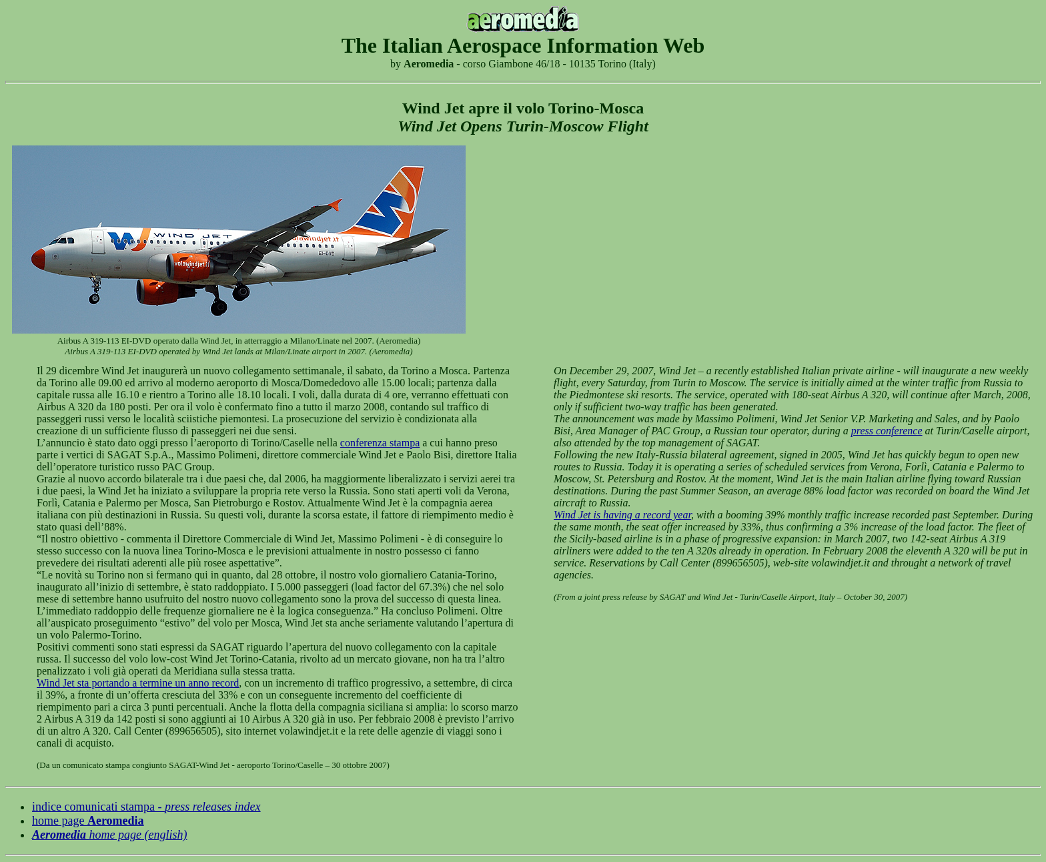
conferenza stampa (380, 442)
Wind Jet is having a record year (622, 514)
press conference (887, 430)
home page (88, 820)
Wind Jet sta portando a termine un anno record (138, 683)
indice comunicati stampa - (146, 806)
